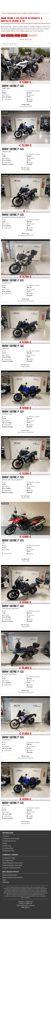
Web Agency (25, 907)
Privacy (4, 843)
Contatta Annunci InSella (10, 839)
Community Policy (8, 851)
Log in (4, 880)
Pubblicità (5, 882)
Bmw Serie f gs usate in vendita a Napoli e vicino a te (23, 13)
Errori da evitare (7, 860)
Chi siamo (5, 836)
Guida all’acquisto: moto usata (12, 865)
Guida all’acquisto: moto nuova (12, 863)
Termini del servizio (9, 841)
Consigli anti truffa (8, 858)
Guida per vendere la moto (11, 868)
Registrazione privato (9, 875)
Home (4, 13)
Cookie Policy (6, 846)
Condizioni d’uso (7, 848)
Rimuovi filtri (33, 35)
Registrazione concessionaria (12, 877)
